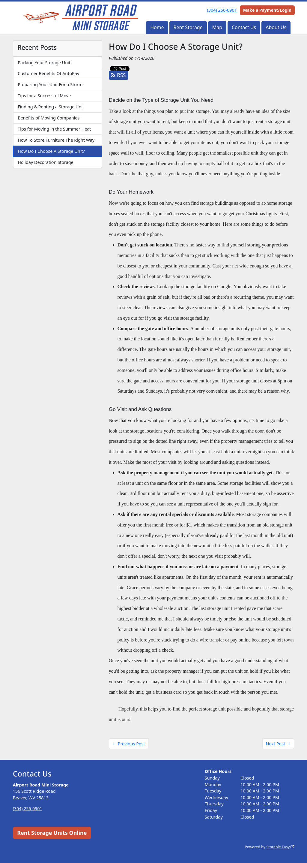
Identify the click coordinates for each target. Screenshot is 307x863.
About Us (276, 27)
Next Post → (278, 744)
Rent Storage (188, 27)
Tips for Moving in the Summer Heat (54, 129)
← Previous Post (128, 744)
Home (157, 27)
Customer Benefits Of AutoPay (48, 73)
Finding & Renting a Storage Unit (51, 107)
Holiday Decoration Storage (45, 162)
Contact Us (244, 27)
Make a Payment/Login (267, 10)
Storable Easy (280, 846)
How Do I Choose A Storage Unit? (51, 151)
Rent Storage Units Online (52, 832)
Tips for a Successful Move (44, 95)
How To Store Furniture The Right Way (56, 140)
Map (217, 27)
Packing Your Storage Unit (44, 62)
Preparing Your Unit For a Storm (50, 84)
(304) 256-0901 (222, 10)
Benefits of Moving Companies (48, 118)
